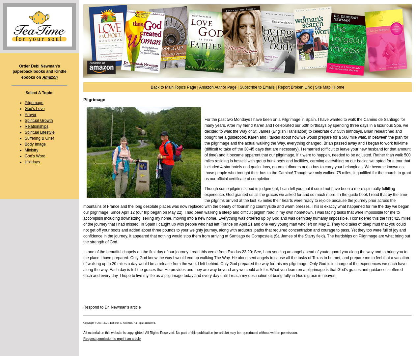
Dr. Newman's (117, 307)
